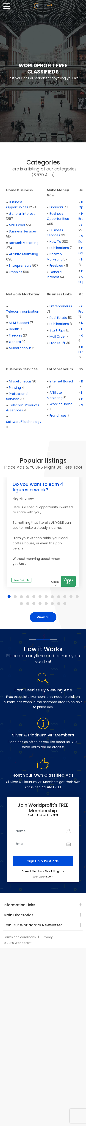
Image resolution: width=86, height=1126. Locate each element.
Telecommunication (22, 311)
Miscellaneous (20, 348)
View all (43, 617)
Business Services (23, 231)
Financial (57, 207)
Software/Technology (23, 421)
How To (55, 241)
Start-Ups (57, 330)
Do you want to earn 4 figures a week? (38, 487)
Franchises (58, 415)
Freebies (15, 272)
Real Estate (58, 317)
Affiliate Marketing (23, 254)
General (15, 341)
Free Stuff (57, 343)
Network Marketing (24, 242)
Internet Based (61, 381)
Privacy (47, 937)
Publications (59, 248)
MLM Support (19, 322)
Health (14, 329)
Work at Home (61, 404)
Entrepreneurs (20, 265)
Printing (15, 387)
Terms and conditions (19, 937)
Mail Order (17, 225)
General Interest (22, 213)
